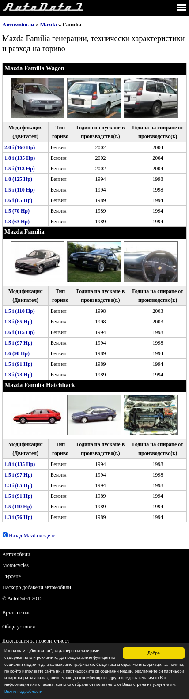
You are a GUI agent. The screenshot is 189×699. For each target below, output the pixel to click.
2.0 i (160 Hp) (19, 147)
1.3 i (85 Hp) (18, 322)
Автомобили (18, 24)
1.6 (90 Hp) (17, 353)
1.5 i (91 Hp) (18, 364)
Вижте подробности (23, 692)
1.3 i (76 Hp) (18, 517)
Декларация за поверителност (35, 641)
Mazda (48, 24)
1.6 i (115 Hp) (19, 332)
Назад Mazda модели (29, 536)
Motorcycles (15, 565)
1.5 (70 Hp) (17, 211)
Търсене (11, 576)
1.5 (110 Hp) (18, 507)
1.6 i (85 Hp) (18, 200)
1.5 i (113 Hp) (19, 168)
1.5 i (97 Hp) (18, 343)
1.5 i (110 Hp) (19, 190)
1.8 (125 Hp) (18, 179)
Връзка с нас (16, 612)
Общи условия (18, 627)
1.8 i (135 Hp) (19, 158)
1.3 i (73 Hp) (18, 375)
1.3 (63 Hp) (17, 221)
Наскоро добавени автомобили (36, 587)
